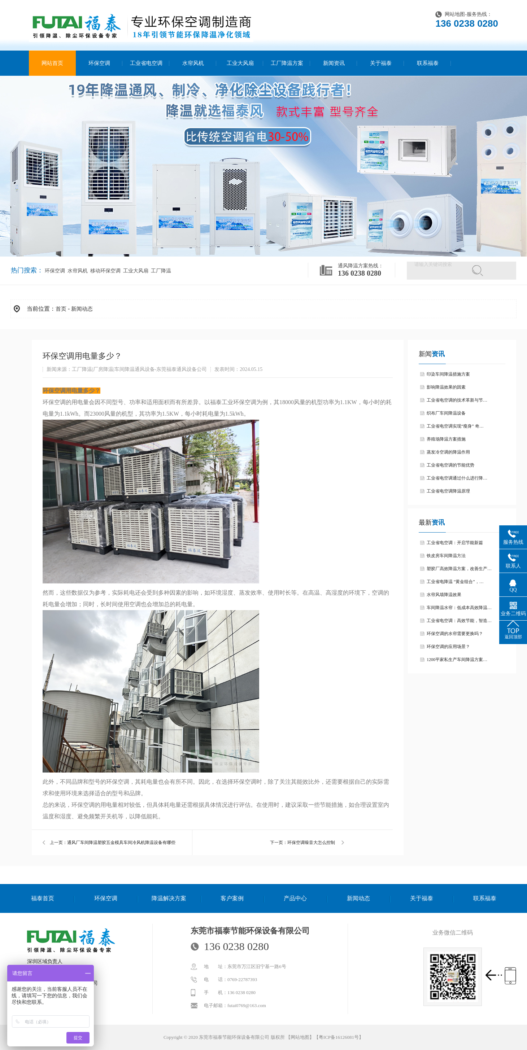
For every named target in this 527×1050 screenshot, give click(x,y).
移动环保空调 (105, 271)
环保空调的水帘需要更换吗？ (455, 633)
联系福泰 (428, 63)
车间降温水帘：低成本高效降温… (459, 607)
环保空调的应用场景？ (448, 646)
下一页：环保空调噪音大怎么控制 (302, 842)
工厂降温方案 (287, 63)
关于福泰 (381, 63)
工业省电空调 (146, 63)
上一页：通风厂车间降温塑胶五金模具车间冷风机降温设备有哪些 (112, 842)
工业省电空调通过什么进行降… (457, 478)
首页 (61, 309)
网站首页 (52, 63)
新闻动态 (82, 309)
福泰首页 (42, 898)
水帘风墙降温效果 (444, 594)
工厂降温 (160, 271)
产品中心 (295, 898)
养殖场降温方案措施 (446, 439)
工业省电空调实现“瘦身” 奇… (455, 426)
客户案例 (232, 898)
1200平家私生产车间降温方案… (457, 659)
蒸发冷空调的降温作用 (448, 452)
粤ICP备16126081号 (339, 1037)
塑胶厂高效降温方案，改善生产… (459, 568)
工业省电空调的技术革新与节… (457, 400)
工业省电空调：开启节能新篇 (455, 542)
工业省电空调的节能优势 (450, 465)
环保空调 (99, 63)
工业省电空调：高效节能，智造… (459, 620)
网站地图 (455, 14)
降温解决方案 (169, 898)
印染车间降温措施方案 (448, 374)
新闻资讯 (334, 63)
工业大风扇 (240, 63)
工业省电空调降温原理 (448, 491)
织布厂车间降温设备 (446, 413)
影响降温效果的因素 (446, 387)
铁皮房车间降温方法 (446, 555)
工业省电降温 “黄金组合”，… (455, 581)
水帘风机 (193, 63)
